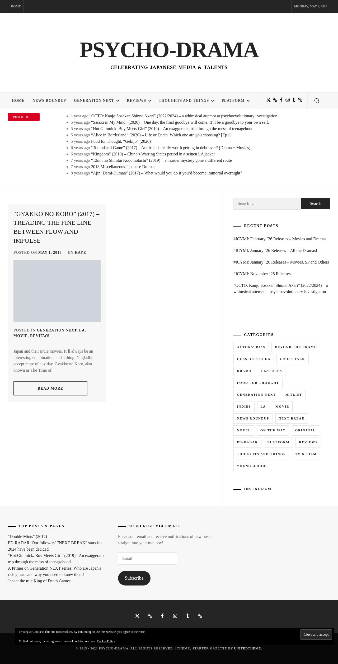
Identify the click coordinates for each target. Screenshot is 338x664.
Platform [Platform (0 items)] (278, 442)
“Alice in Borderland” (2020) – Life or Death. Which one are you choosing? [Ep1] (161, 135)
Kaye (80, 253)
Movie (20, 336)
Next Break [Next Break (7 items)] (292, 418)
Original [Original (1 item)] (305, 430)
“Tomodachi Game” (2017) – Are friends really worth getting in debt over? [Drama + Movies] (170, 147)
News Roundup (49, 101)
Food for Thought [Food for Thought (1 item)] (258, 383)
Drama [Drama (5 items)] (244, 371)
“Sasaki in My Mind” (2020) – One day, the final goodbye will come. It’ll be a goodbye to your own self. (180, 122)
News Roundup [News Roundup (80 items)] (253, 418)
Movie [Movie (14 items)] (282, 406)
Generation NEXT (96, 101)
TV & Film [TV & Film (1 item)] (306, 454)
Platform (236, 101)
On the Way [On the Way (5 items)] (273, 430)
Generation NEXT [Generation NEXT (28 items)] (256, 394)
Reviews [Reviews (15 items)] (308, 442)
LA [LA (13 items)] (263, 406)
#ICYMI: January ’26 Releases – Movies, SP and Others (281, 262)
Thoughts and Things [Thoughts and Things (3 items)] (261, 454)
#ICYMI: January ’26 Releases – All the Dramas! (275, 250)
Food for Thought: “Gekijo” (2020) (121, 141)
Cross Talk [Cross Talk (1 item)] (292, 359)
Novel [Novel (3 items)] (244, 430)
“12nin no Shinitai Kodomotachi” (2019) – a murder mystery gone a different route (161, 160)
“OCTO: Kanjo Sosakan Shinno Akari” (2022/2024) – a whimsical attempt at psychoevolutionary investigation (184, 116)
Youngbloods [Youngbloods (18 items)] (252, 466)
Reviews (139, 101)
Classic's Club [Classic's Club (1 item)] (253, 359)
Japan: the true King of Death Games (39, 581)
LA (82, 330)
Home (16, 6)
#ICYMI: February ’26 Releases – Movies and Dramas (279, 239)
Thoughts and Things (186, 101)
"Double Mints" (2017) (27, 536)
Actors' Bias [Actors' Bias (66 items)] (251, 347)
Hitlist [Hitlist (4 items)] (293, 394)
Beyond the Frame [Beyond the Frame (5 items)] (296, 347)
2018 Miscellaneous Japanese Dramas (123, 166)
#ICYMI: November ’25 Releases (261, 273)
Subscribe (134, 578)
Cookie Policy (106, 641)
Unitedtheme (247, 648)
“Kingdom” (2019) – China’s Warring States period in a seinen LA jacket (153, 154)
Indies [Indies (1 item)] (244, 406)
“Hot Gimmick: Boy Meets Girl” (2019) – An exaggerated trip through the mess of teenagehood (172, 128)
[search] (317, 101)
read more (50, 388)
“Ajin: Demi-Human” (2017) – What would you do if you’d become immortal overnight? (166, 173)
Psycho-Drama (169, 49)
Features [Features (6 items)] (271, 371)
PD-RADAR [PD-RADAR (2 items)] (247, 442)
